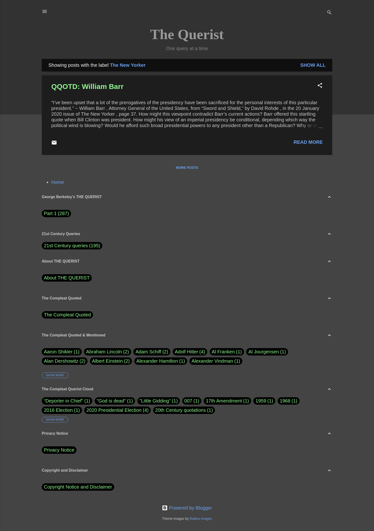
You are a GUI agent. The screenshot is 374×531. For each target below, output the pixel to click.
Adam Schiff (151, 352)
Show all (313, 65)
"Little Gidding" (155, 400)
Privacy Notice (59, 450)
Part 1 (56, 213)
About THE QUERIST (67, 277)
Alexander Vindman (216, 361)
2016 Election (58, 410)
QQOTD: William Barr (87, 86)
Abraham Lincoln (107, 352)
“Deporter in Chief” (63, 400)
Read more (308, 142)
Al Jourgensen (267, 352)
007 (188, 400)
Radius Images (201, 519)
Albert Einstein (111, 361)
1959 (260, 400)
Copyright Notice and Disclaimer (78, 487)
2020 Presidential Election (113, 410)
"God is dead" (111, 400)
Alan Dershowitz (64, 361)
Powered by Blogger (187, 507)
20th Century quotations (180, 410)
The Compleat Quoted (67, 314)
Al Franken (227, 352)
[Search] (329, 13)
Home (57, 182)
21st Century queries (66, 245)
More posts (187, 168)
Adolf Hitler (190, 352)
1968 (285, 400)
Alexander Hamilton (160, 361)
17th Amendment (224, 400)
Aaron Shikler (62, 352)
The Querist (187, 34)
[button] (320, 85)
